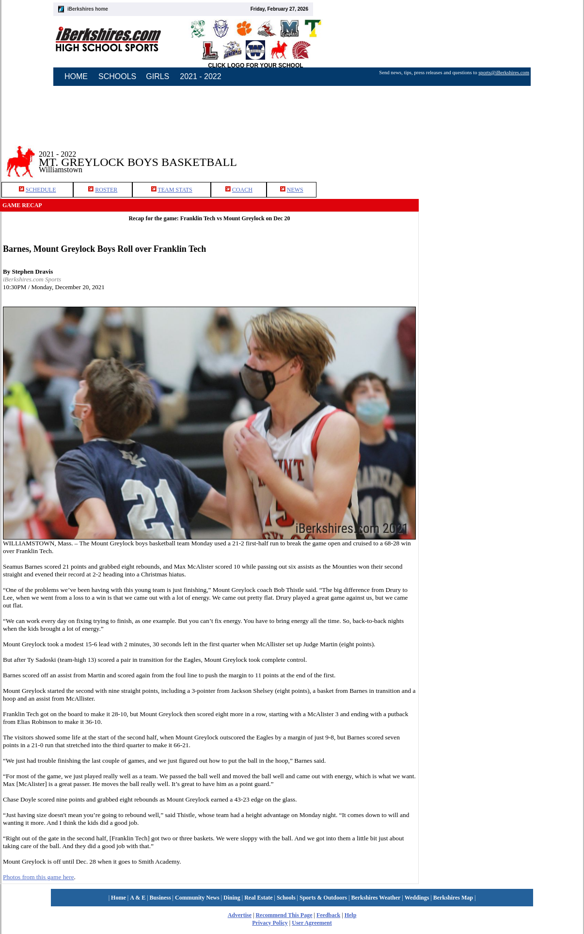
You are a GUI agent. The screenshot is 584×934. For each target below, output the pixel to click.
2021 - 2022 (200, 76)
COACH (242, 189)
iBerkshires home (87, 9)
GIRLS (157, 76)
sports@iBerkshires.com (503, 72)
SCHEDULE (41, 189)
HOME (76, 76)
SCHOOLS (117, 76)
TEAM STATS (175, 189)
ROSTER (106, 189)
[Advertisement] (501, 285)
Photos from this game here (38, 877)
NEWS (295, 189)
